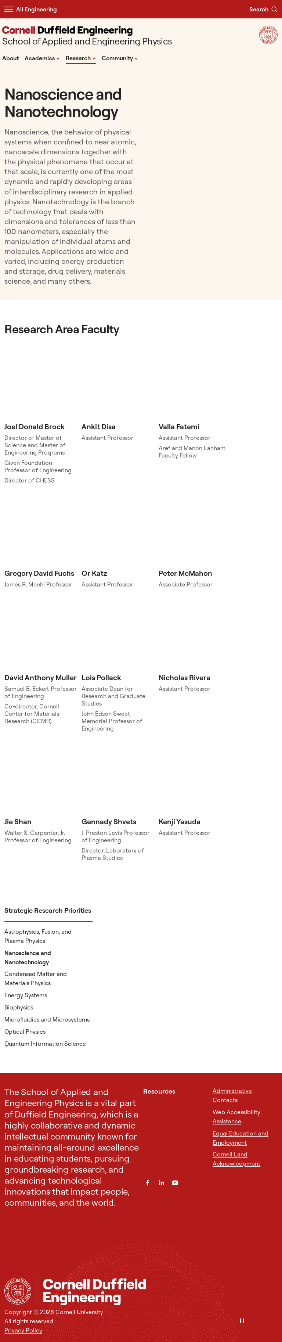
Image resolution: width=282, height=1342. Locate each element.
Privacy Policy (23, 1330)
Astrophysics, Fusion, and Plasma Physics (38, 936)
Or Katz (94, 573)
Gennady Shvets (109, 821)
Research (81, 58)
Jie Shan (18, 821)
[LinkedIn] (161, 1182)
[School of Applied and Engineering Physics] (87, 36)
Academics (42, 58)
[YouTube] (175, 1182)
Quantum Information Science (45, 1043)
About (10, 58)
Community (120, 58)
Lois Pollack (101, 677)
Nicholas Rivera (184, 677)
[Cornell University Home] (17, 1291)
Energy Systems (25, 995)
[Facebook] (147, 1182)
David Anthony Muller (40, 677)
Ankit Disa (99, 426)
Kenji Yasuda (179, 821)
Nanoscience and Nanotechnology (27, 957)
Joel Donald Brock (34, 426)
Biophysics (18, 1007)
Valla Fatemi (179, 426)
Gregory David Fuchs (39, 573)
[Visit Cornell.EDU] (268, 41)
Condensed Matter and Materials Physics (35, 978)
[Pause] (242, 1321)
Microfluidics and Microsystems (47, 1019)
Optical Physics (25, 1031)
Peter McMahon (185, 573)
